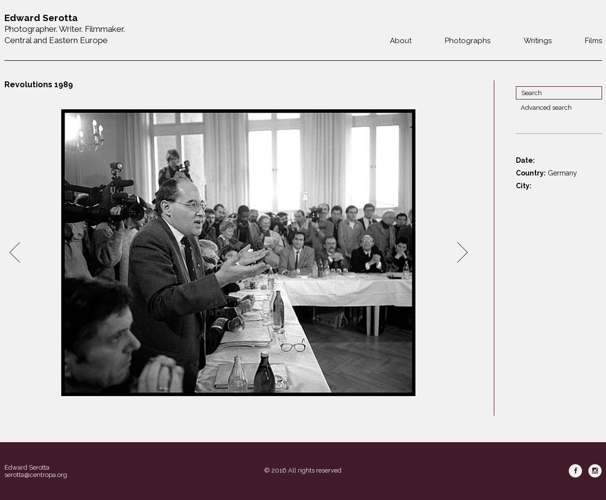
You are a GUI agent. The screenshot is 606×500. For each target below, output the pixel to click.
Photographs (467, 40)
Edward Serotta (26, 467)
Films (593, 40)
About (401, 40)
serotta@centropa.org (35, 474)
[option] (238, 252)
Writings (538, 40)
